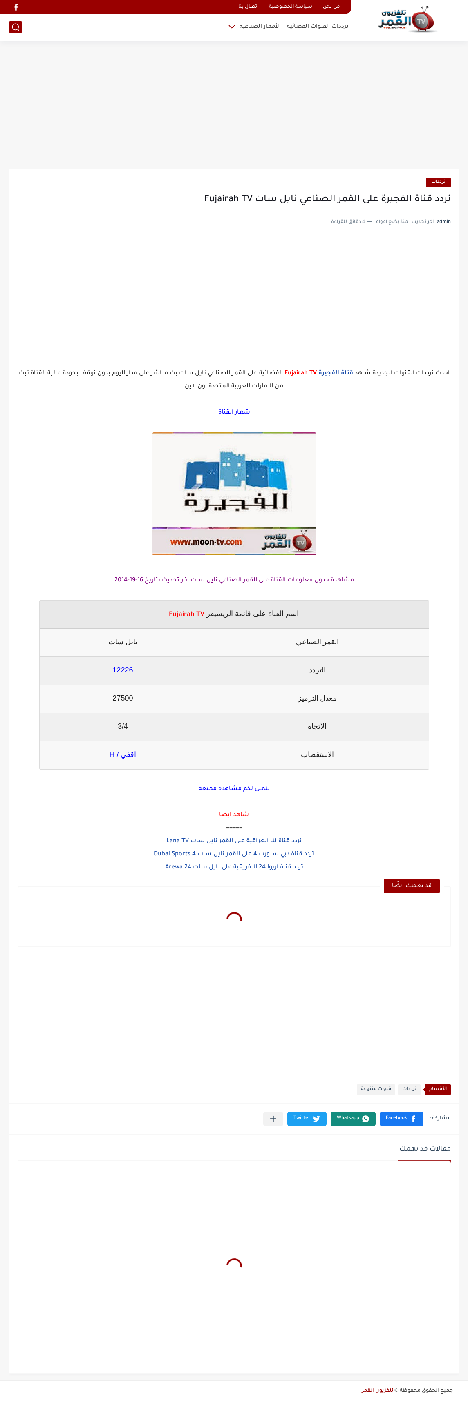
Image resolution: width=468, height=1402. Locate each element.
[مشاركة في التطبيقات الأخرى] (273, 1119)
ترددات (438, 182)
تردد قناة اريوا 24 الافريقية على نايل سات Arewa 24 (234, 867)
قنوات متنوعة (376, 1089)
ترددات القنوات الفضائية (318, 27)
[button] (401, 1119)
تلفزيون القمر (377, 1391)
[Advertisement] (234, 106)
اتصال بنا (248, 7)
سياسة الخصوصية (290, 7)
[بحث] (15, 27)
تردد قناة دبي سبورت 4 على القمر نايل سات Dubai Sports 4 (234, 854)
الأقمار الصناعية (260, 27)
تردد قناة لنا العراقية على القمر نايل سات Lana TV (234, 841)
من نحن (331, 7)
